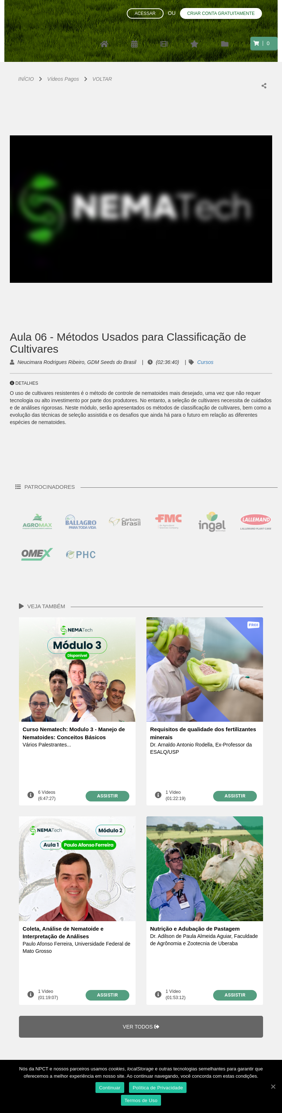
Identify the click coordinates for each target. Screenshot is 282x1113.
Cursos (205, 362)
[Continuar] (273, 1086)
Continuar (110, 1087)
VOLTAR (102, 79)
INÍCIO (26, 79)
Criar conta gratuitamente (221, 13)
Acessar (145, 13)
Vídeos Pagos (63, 79)
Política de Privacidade (158, 1087)
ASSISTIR (107, 796)
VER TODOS (141, 1027)
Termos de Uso (141, 1100)
